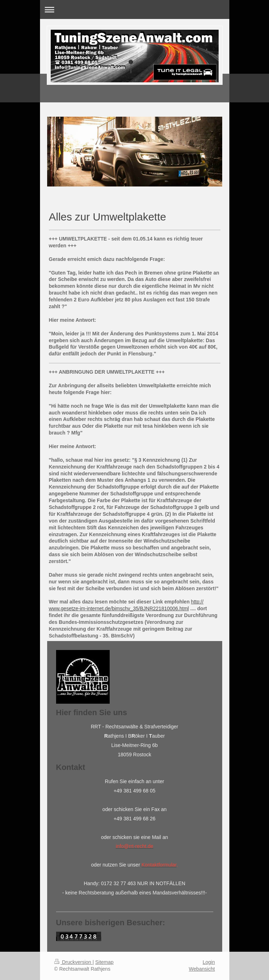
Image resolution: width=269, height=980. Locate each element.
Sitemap (104, 962)
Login (209, 962)
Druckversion (73, 962)
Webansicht (202, 969)
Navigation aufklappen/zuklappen (135, 9)
